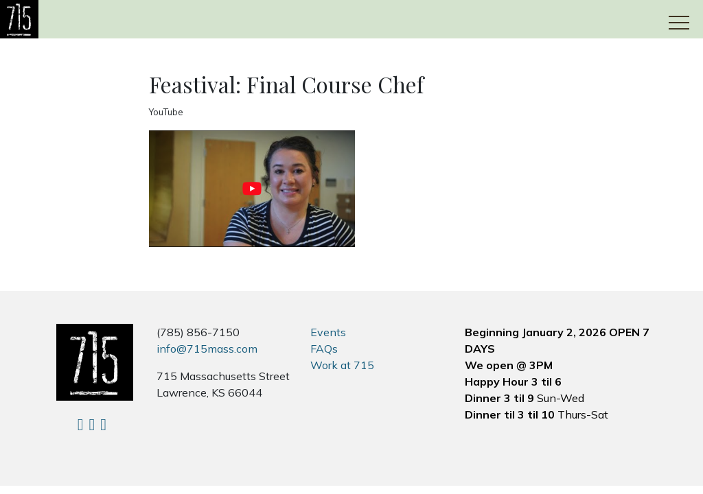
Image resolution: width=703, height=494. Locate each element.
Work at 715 (342, 365)
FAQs (324, 348)
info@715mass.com (207, 348)
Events (328, 332)
